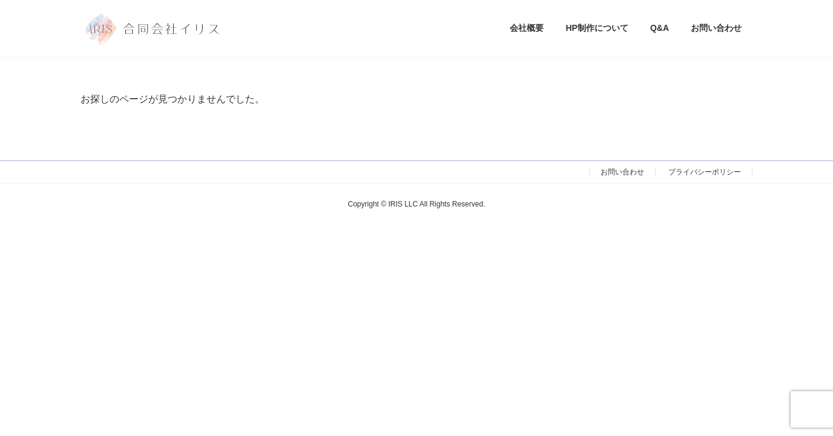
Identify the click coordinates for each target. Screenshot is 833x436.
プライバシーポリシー (704, 172)
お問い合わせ (622, 172)
